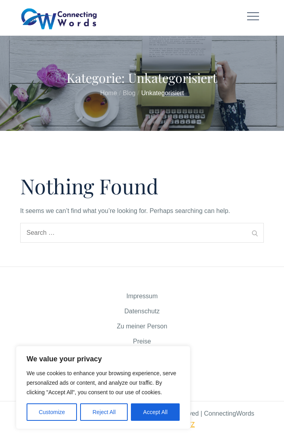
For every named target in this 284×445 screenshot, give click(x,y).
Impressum (141, 296)
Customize (52, 412)
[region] (103, 387)
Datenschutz (142, 311)
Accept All (155, 412)
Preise (142, 341)
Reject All (103, 412)
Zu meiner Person (142, 326)
